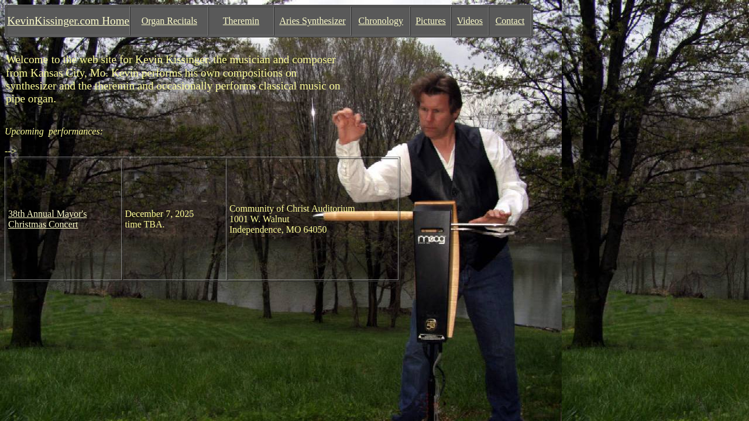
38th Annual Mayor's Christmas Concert (47, 219)
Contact (510, 21)
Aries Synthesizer (312, 21)
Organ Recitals (169, 21)
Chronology (381, 21)
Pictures (430, 21)
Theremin (241, 21)
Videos (470, 21)
